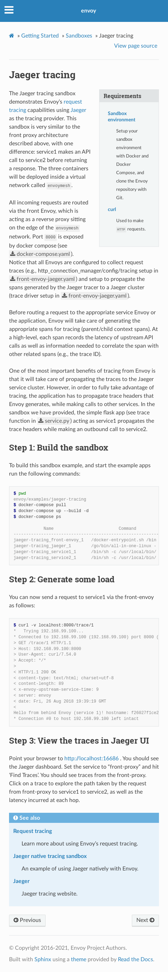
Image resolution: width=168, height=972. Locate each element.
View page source (135, 46)
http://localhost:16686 (91, 758)
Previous (27, 920)
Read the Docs (135, 959)
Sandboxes (79, 36)
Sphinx (42, 959)
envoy (88, 11)
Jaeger (78, 110)
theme (78, 959)
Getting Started (40, 36)
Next (145, 920)
